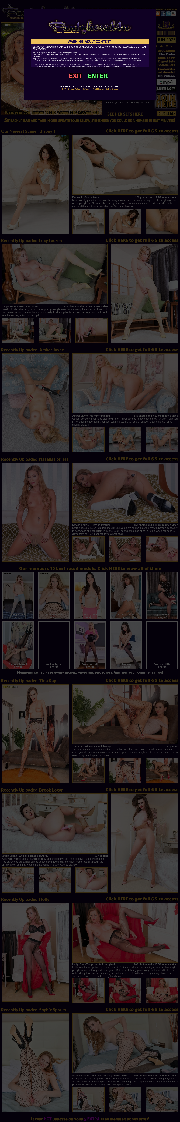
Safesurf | (87, 88)
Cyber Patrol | (75, 88)
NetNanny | (99, 88)
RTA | (64, 88)
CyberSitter (111, 88)
